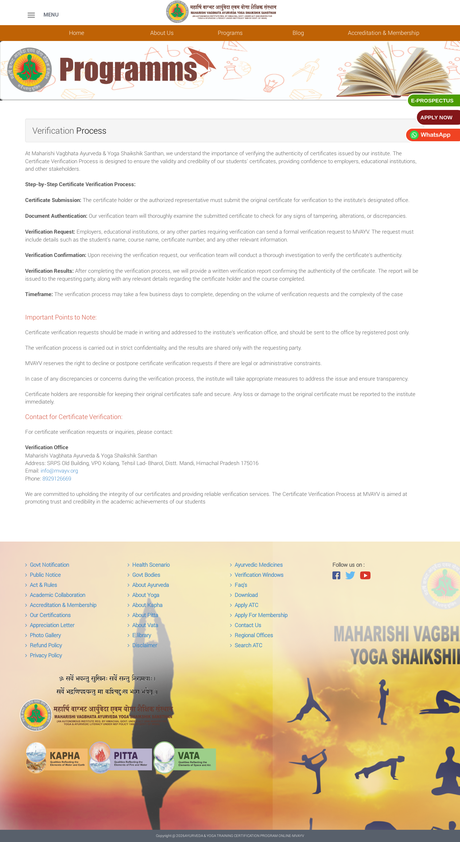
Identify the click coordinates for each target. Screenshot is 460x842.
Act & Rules (41, 584)
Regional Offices (251, 635)
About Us (162, 32)
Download (244, 594)
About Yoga (143, 594)
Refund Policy (43, 645)
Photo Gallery (43, 635)
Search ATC (246, 645)
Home (76, 32)
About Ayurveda (148, 584)
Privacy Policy (43, 655)
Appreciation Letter (49, 625)
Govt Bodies (144, 574)
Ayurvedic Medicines (256, 564)
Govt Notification (47, 564)
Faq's (238, 584)
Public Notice (43, 574)
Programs (230, 32)
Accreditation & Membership (383, 32)
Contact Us (245, 625)
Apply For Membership (259, 614)
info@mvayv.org (59, 470)
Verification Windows (257, 574)
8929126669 (56, 478)
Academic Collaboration (55, 594)
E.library (139, 635)
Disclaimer (142, 645)
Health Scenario (149, 564)
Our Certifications (48, 614)
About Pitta (143, 614)
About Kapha (145, 604)
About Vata (143, 625)
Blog (298, 32)
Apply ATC (244, 604)
